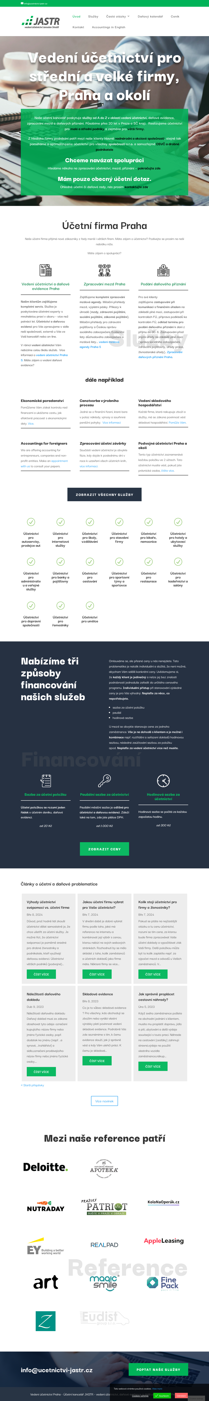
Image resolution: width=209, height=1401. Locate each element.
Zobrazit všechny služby (104, 494)
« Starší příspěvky (32, 1084)
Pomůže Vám (177, 422)
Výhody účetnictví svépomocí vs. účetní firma (48, 904)
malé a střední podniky (87, 128)
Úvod (77, 16)
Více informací (112, 422)
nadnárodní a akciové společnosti (139, 138)
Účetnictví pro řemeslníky (60, 621)
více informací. (89, 465)
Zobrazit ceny (104, 849)
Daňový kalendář (150, 16)
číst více (41, 974)
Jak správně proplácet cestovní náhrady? (156, 996)
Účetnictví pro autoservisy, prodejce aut (30, 539)
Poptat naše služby (158, 1369)
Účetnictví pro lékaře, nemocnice (148, 537)
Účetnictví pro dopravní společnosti (31, 621)
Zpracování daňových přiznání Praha (160, 354)
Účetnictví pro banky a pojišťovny (60, 577)
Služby (93, 16)
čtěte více (167, 470)
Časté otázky (116, 16)
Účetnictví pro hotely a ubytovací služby (178, 539)
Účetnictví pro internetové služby (60, 539)
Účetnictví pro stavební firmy (119, 537)
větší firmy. (136, 128)
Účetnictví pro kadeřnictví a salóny (178, 579)
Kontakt (78, 27)
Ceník (175, 16)
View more (157, 1388)
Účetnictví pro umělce (89, 619)
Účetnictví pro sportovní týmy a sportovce (119, 579)
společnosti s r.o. (120, 143)
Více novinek (104, 1101)
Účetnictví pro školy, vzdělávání (90, 537)
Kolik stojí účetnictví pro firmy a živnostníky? (157, 904)
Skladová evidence (97, 993)
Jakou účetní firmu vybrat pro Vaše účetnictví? (103, 904)
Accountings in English (108, 27)
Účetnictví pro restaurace (148, 577)
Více (31, 423)
